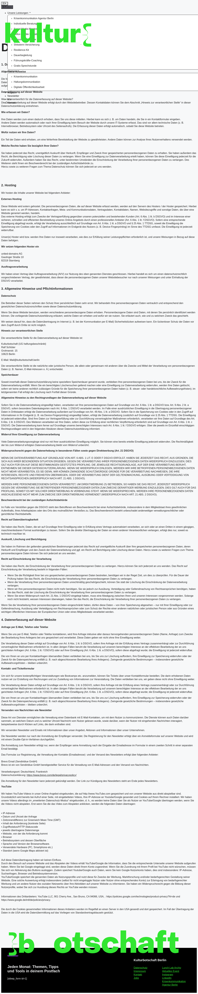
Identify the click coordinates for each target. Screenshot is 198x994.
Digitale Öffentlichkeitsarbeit (29, 87)
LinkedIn (167, 978)
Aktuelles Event (170, 971)
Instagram (167, 974)
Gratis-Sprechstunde (25, 65)
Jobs (136, 978)
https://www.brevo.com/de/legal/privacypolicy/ (52, 775)
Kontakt (11, 102)
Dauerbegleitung (23, 55)
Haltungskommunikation (27, 82)
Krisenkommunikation (25, 76)
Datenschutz (140, 967)
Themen (13, 71)
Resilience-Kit (21, 50)
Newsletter (13, 96)
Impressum (140, 971)
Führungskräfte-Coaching (28, 60)
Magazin (12, 92)
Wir (9, 99)
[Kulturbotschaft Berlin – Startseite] (25, 33)
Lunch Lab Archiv (171, 967)
